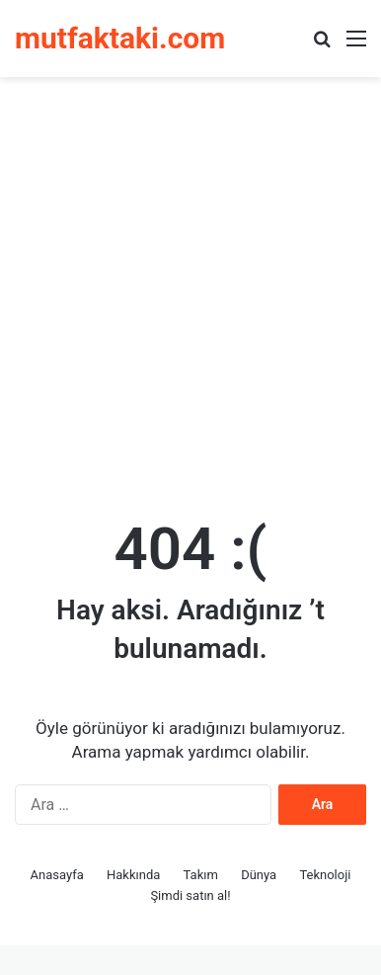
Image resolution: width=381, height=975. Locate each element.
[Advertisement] (190, 287)
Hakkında (133, 874)
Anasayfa (57, 874)
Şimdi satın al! (190, 895)
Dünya (258, 874)
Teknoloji (324, 874)
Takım (201, 874)
